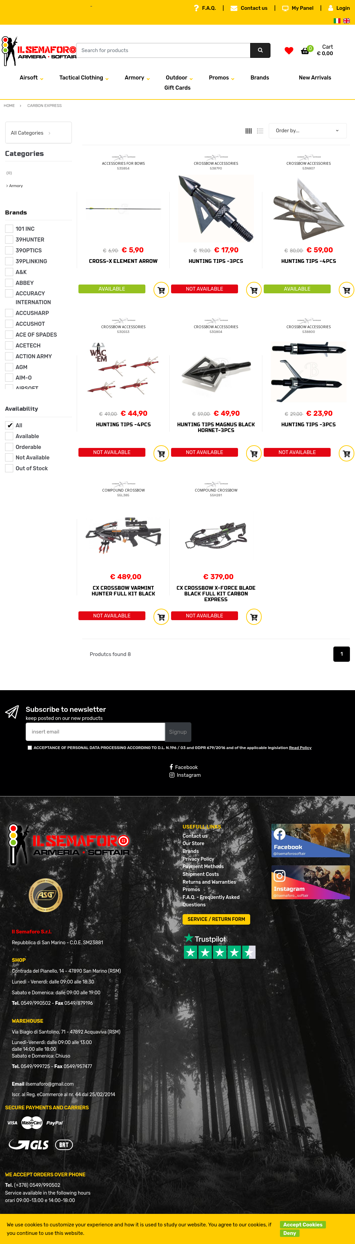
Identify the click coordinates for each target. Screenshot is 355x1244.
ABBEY (25, 283)
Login (339, 8)
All (19, 425)
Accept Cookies (303, 1225)
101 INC (25, 229)
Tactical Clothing (81, 77)
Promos (219, 77)
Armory (134, 77)
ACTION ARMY (34, 356)
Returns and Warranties (209, 882)
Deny (289, 1233)
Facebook (183, 767)
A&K (21, 272)
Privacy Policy (198, 859)
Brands (260, 77)
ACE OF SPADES (36, 335)
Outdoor (176, 77)
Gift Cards (177, 88)
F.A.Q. (205, 8)
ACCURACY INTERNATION (33, 298)
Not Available (32, 457)
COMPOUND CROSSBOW (123, 490)
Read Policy (300, 747)
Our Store (193, 843)
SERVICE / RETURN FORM (216, 919)
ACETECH (28, 345)
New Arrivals (315, 77)
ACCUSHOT (30, 324)
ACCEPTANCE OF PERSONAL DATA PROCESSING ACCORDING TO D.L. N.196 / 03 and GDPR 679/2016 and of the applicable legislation (172, 747)
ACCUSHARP (32, 313)
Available (27, 436)
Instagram (185, 775)
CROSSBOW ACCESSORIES (216, 163)
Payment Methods (203, 866)
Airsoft (29, 77)
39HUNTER (30, 239)
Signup (178, 732)
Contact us (249, 8)
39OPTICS (29, 250)
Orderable (28, 447)
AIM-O (24, 378)
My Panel (297, 8)
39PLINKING (31, 261)
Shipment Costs (201, 874)
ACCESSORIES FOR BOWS (123, 163)
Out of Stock (32, 468)
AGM (21, 367)
